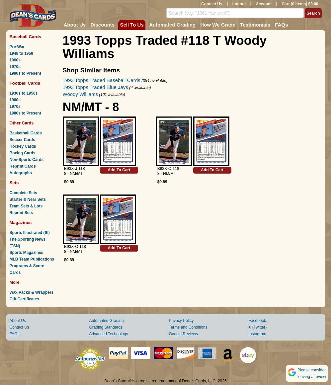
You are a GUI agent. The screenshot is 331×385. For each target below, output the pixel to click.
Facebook (257, 320)
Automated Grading (172, 25)
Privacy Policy (181, 320)
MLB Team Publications (32, 259)
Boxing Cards (23, 153)
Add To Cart (119, 170)
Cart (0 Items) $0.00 (300, 4)
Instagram (257, 334)
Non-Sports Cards (27, 159)
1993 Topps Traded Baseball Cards (101, 80)
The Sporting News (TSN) (28, 242)
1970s (15, 66)
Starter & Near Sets (28, 199)
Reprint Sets (21, 212)
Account (264, 4)
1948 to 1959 (21, 53)
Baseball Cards (25, 36)
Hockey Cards (23, 146)
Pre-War (17, 46)
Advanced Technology (108, 334)
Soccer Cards (22, 139)
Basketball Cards (26, 133)
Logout (239, 4)
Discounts (103, 25)
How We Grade (217, 25)
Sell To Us (131, 25)
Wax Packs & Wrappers (32, 292)
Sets (14, 182)
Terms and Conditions (188, 327)
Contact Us (211, 4)
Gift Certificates (24, 299)
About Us (75, 25)
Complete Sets (23, 193)
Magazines (21, 222)
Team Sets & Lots (26, 206)
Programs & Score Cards (27, 269)
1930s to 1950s (24, 93)
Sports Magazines (26, 252)
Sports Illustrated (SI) (30, 232)
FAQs (281, 25)
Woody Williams (80, 94)
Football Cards (25, 83)
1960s (15, 60)
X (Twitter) (258, 327)
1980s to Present (25, 73)
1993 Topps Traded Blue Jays (95, 87)
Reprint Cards (23, 166)
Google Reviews (183, 334)
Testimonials (255, 25)
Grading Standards (106, 327)
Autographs (21, 173)
